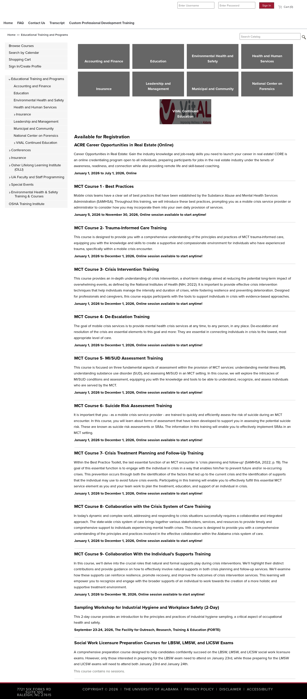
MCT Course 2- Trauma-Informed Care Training (120, 228)
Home (8, 23)
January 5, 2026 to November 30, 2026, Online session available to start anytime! (140, 214)
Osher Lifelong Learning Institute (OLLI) (35, 167)
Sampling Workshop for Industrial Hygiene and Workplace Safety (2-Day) (146, 607)
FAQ (20, 23)
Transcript (57, 23)
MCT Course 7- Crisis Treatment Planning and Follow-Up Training (138, 453)
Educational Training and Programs (44, 35)
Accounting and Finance (32, 86)
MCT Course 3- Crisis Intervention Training (116, 269)
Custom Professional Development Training (101, 23)
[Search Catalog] (270, 36)
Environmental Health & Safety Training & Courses (33, 194)
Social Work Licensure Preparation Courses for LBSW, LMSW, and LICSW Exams (153, 643)
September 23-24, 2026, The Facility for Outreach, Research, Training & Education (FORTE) (147, 629)
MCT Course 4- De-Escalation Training (112, 316)
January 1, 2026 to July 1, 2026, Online (105, 173)
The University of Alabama (151, 689)
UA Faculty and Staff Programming (36, 177)
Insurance (22, 114)
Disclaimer (230, 689)
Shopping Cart (20, 59)
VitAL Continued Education (35, 142)
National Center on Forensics (36, 135)
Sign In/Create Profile (25, 66)
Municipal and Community (34, 128)
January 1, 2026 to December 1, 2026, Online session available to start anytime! (138, 256)
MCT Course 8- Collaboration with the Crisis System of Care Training (142, 506)
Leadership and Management (36, 121)
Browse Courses (21, 45)
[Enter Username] (195, 5)
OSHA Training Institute (26, 203)
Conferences (20, 150)
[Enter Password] (236, 5)
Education (21, 93)
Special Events (21, 184)
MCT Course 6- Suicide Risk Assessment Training (123, 405)
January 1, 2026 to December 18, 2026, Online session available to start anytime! (139, 594)
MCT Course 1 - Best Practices (104, 186)
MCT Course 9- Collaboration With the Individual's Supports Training (142, 554)
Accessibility (260, 689)
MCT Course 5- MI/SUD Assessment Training (118, 358)
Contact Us (36, 23)
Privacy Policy (199, 689)
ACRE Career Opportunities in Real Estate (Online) (123, 145)
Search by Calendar (24, 52)
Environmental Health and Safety (39, 100)
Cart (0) (285, 7)
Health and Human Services (35, 107)
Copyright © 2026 (100, 689)
